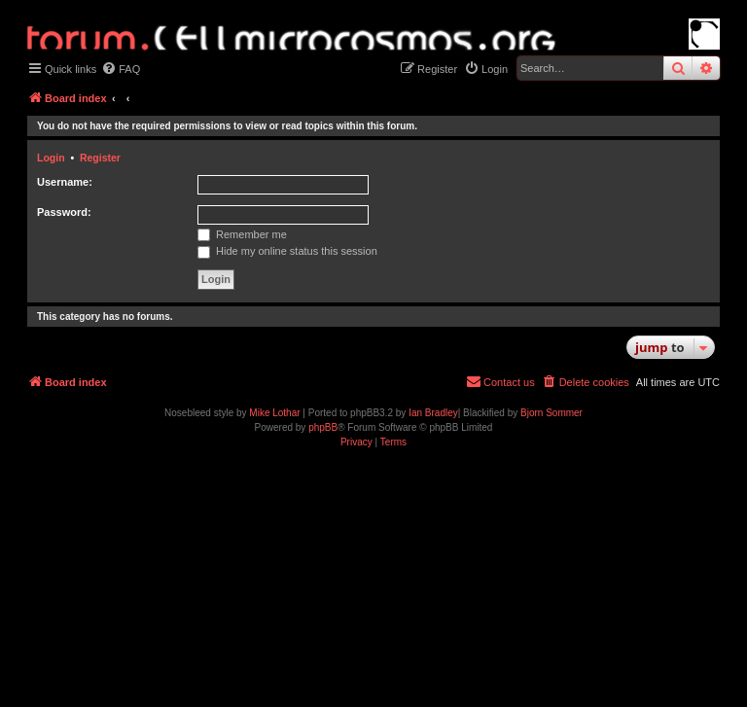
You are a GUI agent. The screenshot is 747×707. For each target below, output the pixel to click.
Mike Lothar (274, 412)
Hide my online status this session (287, 251)
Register (100, 157)
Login (51, 157)
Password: (64, 212)
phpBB (323, 427)
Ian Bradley (433, 412)
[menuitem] (120, 69)
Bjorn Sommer (551, 412)
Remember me (242, 234)
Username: (64, 182)
